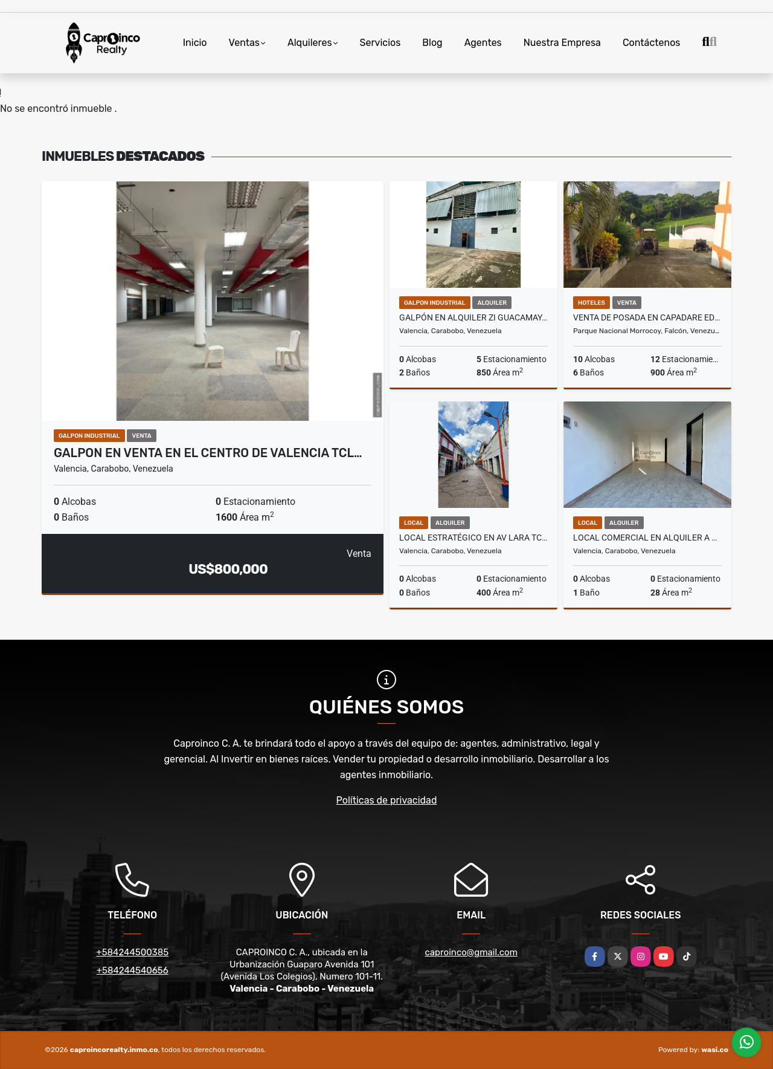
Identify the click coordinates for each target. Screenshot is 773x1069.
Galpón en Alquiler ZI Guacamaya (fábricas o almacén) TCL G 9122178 (473, 317)
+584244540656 (132, 970)
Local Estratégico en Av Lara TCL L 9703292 (473, 537)
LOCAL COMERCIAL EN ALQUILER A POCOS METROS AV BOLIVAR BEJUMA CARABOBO (647, 537)
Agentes (483, 42)
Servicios (380, 42)
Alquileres (309, 42)
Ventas (244, 42)
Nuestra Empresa (562, 42)
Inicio (195, 42)
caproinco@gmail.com (471, 952)
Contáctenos (652, 42)
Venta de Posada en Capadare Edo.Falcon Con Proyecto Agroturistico (647, 317)
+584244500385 (132, 952)
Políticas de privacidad (386, 800)
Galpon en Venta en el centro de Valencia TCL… (208, 453)
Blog (432, 42)
